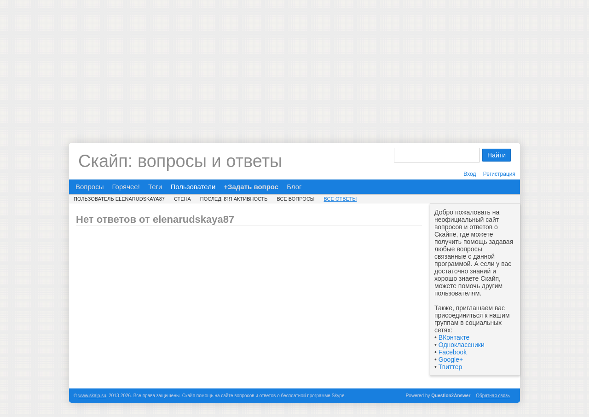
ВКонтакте (454, 337)
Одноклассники (462, 344)
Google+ (451, 359)
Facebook (453, 352)
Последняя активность (234, 199)
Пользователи (192, 187)
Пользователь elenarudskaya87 (119, 199)
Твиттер (450, 367)
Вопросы (89, 187)
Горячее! (125, 187)
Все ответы (340, 199)
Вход (469, 174)
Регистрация (499, 174)
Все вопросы (296, 199)
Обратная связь (493, 395)
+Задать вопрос (251, 187)
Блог (294, 187)
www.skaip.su (92, 395)
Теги (155, 187)
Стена (182, 199)
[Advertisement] (294, 64)
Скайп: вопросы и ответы (180, 161)
